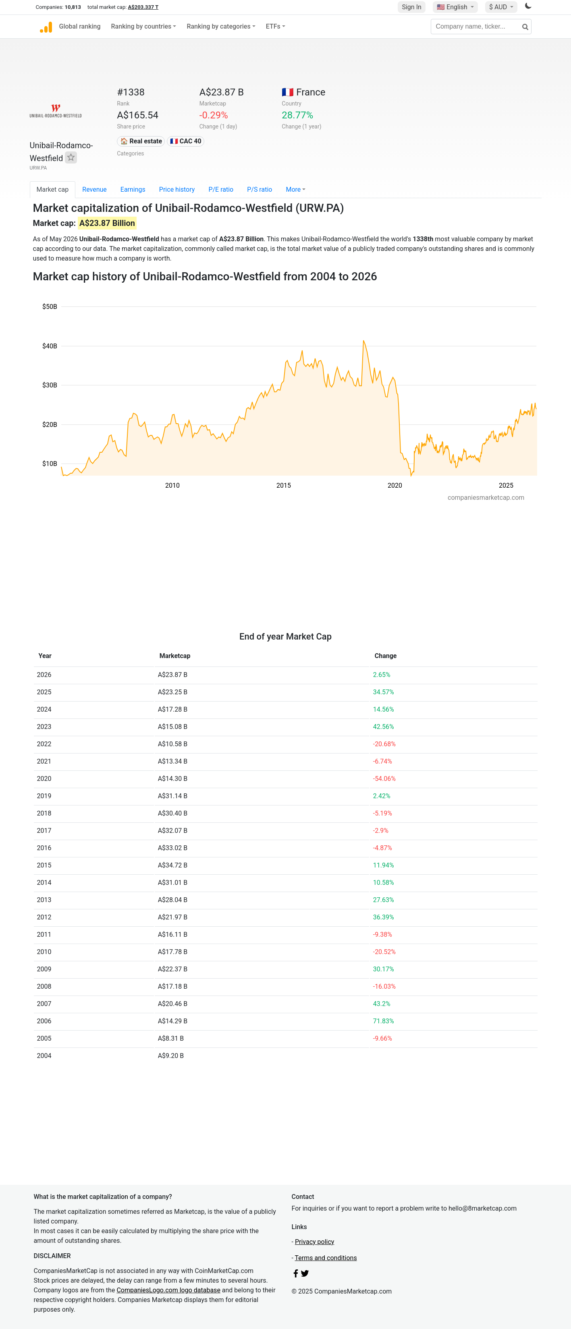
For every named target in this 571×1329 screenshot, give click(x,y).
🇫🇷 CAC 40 (185, 141)
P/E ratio (220, 189)
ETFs (273, 26)
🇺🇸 (453, 7)
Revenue (94, 189)
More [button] (293, 189)
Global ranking (80, 26)
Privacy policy (314, 1242)
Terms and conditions (326, 1258)
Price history (177, 189)
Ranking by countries (141, 26)
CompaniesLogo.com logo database (168, 1290)
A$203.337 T (143, 7)
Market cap (53, 189)
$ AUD (499, 7)
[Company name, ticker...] (481, 26)
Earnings (132, 189)
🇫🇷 (303, 92)
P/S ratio (259, 189)
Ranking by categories (218, 26)
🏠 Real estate (141, 141)
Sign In (411, 7)
